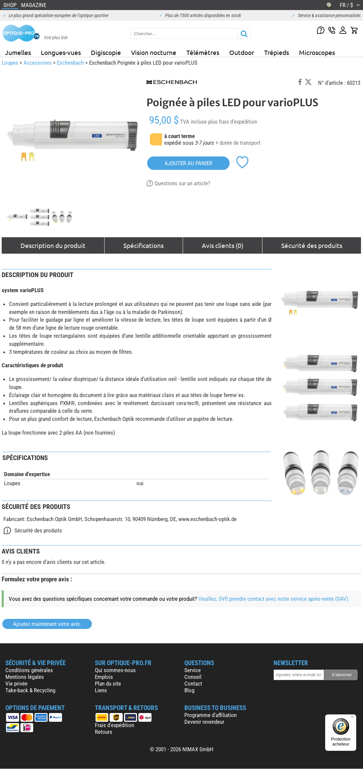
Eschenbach (70, 62)
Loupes (10, 62)
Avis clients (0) (222, 245)
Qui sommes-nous (115, 670)
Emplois (104, 677)
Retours (103, 731)
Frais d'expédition (114, 725)
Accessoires (37, 62)
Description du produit (52, 245)
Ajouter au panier (188, 163)
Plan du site (108, 683)
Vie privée (16, 683)
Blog (189, 690)
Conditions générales (29, 670)
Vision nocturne (153, 52)
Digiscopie (106, 52)
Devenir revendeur (204, 721)
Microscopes (317, 52)
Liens (101, 690)
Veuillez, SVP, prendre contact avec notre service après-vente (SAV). (273, 598)
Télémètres (202, 52)
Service (192, 670)
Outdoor (241, 52)
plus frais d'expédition (232, 121)
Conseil (192, 677)
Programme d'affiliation (210, 715)
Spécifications (143, 245)
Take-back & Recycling (30, 690)
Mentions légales (24, 677)
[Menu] (352, 718)
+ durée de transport (238, 142)
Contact (193, 683)
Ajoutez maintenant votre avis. (47, 624)
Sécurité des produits (311, 245)
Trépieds (276, 52)
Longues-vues (61, 52)
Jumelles (18, 52)
